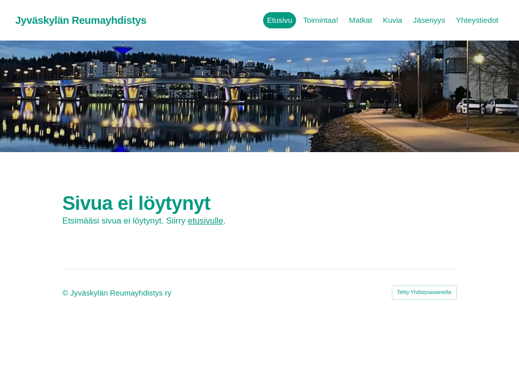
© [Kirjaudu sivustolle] (66, 292)
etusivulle (206, 221)
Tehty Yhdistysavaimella (424, 292)
